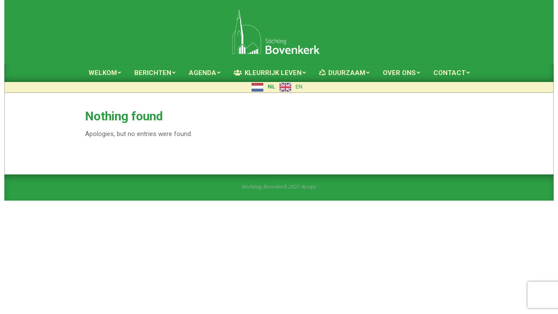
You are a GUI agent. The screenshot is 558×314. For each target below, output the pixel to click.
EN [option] (299, 86)
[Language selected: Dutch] (279, 87)
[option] (291, 87)
